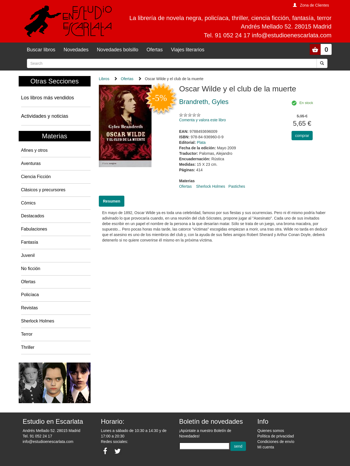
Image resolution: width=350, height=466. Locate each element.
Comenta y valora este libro (202, 120)
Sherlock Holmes (37, 321)
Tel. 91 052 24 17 (37, 436)
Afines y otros (34, 150)
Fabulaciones (34, 229)
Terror (27, 334)
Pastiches (236, 186)
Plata (201, 142)
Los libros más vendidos (47, 97)
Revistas (29, 307)
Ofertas (155, 49)
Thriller (28, 347)
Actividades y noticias (44, 116)
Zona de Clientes (314, 5)
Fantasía (29, 242)
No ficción (30, 268)
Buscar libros (41, 49)
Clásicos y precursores (43, 189)
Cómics (28, 203)
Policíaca (30, 294)
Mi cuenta (265, 447)
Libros (104, 79)
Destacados (32, 216)
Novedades (76, 49)
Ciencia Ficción (36, 176)
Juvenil (28, 255)
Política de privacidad (275, 436)
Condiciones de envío (276, 441)
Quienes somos (270, 430)
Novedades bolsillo (117, 49)
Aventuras (31, 163)
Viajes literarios (188, 49)
